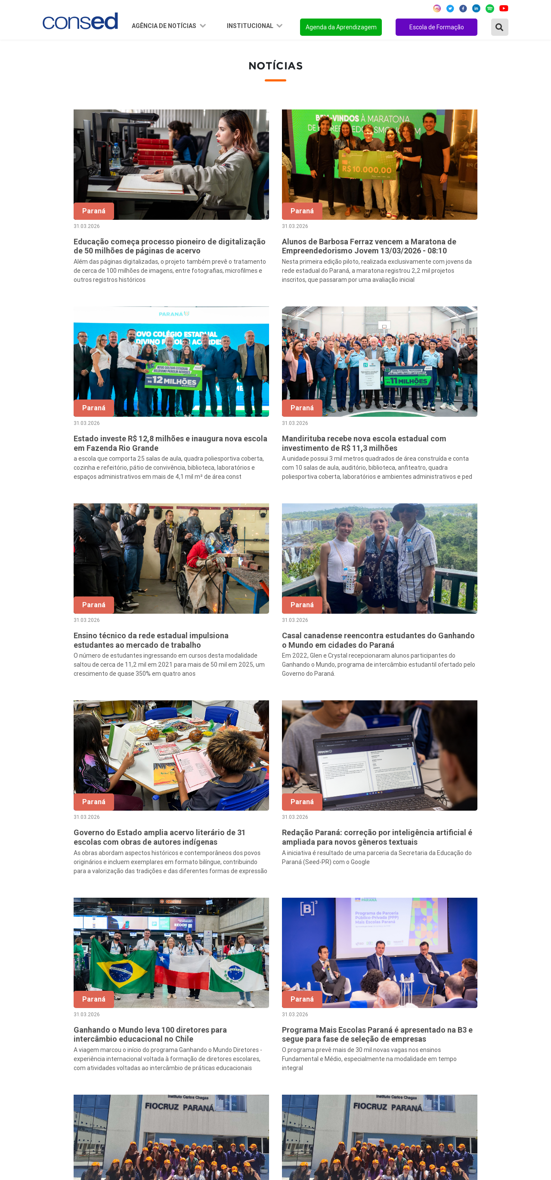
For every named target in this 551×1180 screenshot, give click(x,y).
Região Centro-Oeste (74, 1016)
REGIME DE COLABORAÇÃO (406, 993)
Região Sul (59, 1040)
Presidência (217, 1016)
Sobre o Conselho (226, 993)
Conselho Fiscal (223, 1028)
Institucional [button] (251, 25)
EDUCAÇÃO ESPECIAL (398, 1075)
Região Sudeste (66, 1028)
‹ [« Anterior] (252, 905)
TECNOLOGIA (384, 1063)
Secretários (217, 1005)
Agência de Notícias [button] (165, 25)
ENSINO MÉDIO (388, 1051)
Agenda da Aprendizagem (341, 27)
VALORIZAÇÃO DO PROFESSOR (412, 1028)
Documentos (219, 1051)
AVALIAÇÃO (381, 1098)
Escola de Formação (436, 27)
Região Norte (63, 993)
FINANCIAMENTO (391, 1040)
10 (433, 905)
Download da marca (229, 1063)
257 (487, 905)
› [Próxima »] (506, 905)
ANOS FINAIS (384, 1005)
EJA (369, 1086)
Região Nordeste (68, 1005)
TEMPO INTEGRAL (393, 1016)
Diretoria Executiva (228, 1040)
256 (469, 905)
